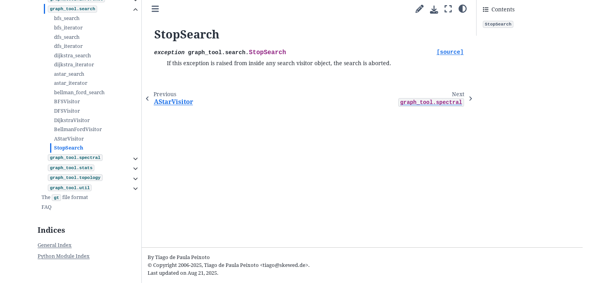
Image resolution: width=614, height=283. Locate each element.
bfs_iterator (68, 28)
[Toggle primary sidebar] (155, 9)
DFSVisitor (67, 111)
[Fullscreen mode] (448, 9)
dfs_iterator (68, 46)
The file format (65, 197)
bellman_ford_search (79, 92)
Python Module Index (64, 256)
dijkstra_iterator (74, 65)
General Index (55, 245)
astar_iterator (70, 83)
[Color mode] (462, 8)
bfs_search (66, 18)
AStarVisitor (69, 139)
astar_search (69, 74)
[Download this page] (434, 9)
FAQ (47, 207)
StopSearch (68, 148)
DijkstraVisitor (72, 120)
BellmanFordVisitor (78, 129)
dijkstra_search (72, 55)
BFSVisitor (67, 101)
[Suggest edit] (419, 9)
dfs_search (66, 37)
